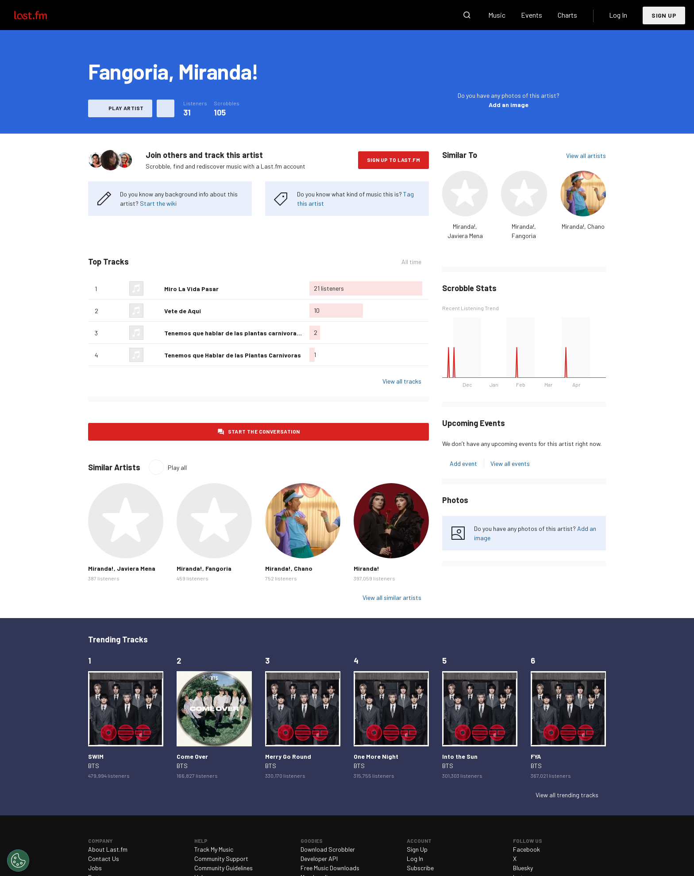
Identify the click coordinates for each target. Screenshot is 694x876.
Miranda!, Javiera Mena (121, 568)
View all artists (586, 155)
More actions (165, 108)
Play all (177, 467)
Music (496, 15)
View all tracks (401, 381)
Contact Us (103, 858)
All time (411, 261)
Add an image (508, 104)
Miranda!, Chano (583, 226)
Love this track (154, 288)
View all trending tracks (567, 795)
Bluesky (523, 868)
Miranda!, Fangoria (204, 568)
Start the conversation (264, 431)
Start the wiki (158, 203)
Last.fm (40, 15)
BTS (93, 765)
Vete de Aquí (182, 311)
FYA (536, 756)
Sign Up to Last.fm (393, 160)
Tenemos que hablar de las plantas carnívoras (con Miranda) (253, 333)
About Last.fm (107, 849)
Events (531, 15)
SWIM (96, 756)
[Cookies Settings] (18, 860)
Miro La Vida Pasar (191, 288)
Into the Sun (460, 756)
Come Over (192, 756)
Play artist (125, 108)
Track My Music (213, 849)
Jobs (95, 868)
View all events (510, 463)
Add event (463, 463)
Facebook (526, 849)
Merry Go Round (288, 756)
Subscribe (420, 868)
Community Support (221, 858)
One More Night (376, 756)
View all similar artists (391, 597)
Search (467, 15)
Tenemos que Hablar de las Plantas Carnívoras (232, 355)
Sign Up (664, 15)
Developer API (319, 858)
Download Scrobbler (328, 849)
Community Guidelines (223, 868)
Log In (618, 15)
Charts (567, 15)
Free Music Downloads (330, 868)
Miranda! (366, 568)
